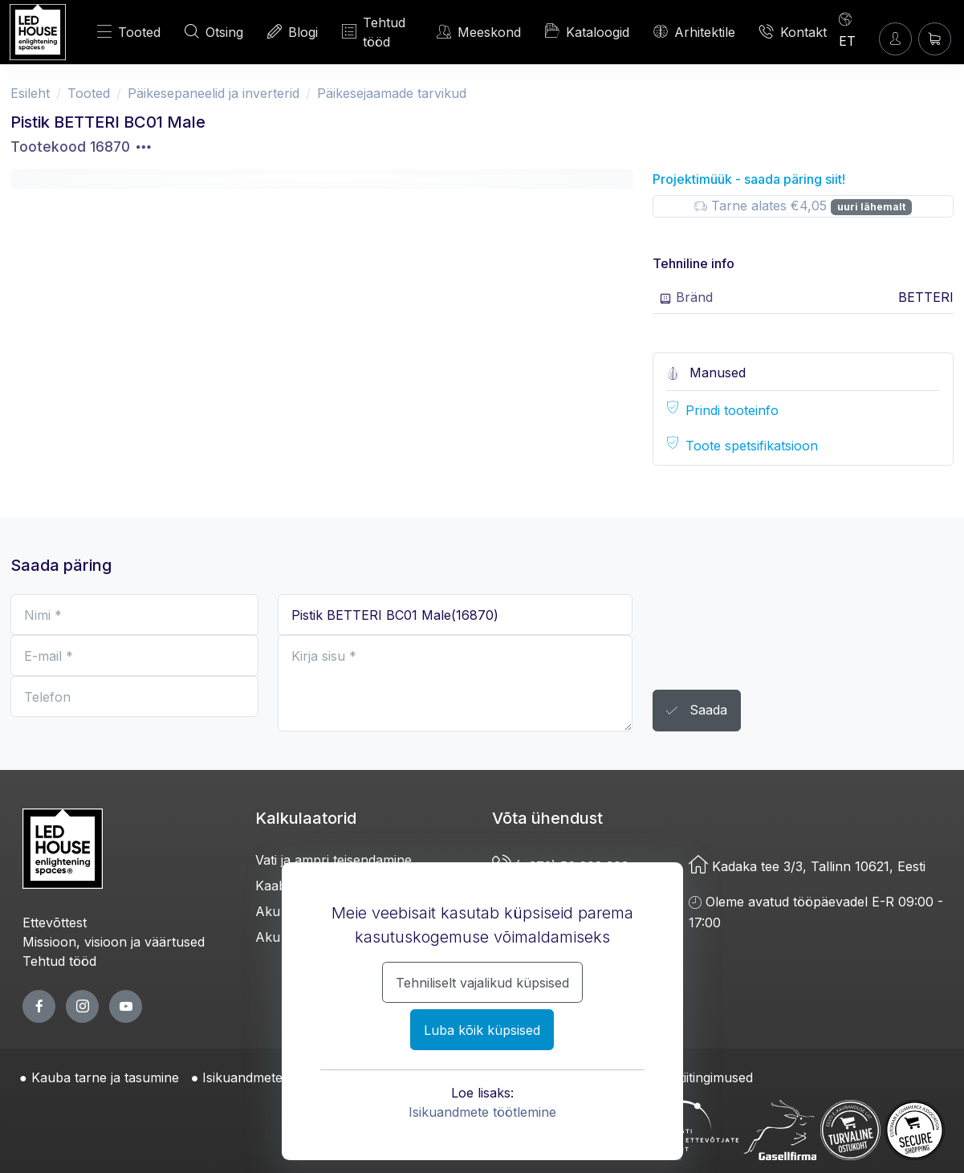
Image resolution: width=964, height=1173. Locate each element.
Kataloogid (587, 31)
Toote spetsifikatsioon (751, 446)
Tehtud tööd (373, 32)
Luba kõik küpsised (482, 1030)
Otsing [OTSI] (214, 32)
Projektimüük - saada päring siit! (749, 179)
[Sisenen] (895, 38)
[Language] (854, 30)
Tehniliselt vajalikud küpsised (482, 983)
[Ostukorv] (934, 38)
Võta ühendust (547, 818)
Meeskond (479, 32)
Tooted (129, 32)
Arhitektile (694, 32)
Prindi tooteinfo (732, 410)
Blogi (292, 32)
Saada (696, 711)
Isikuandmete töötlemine (482, 1112)
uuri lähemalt (871, 207)
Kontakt (793, 32)
